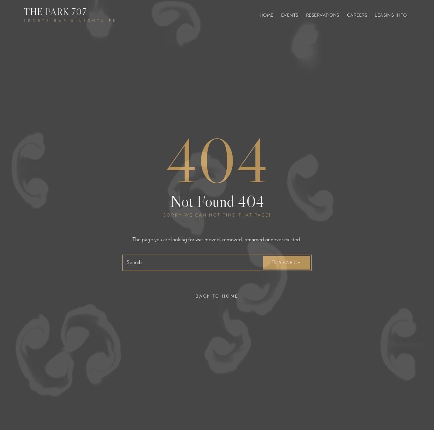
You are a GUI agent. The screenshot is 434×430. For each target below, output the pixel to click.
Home (267, 15)
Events (289, 15)
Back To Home (217, 296)
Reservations (322, 15)
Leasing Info (391, 15)
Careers (357, 15)
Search (287, 262)
